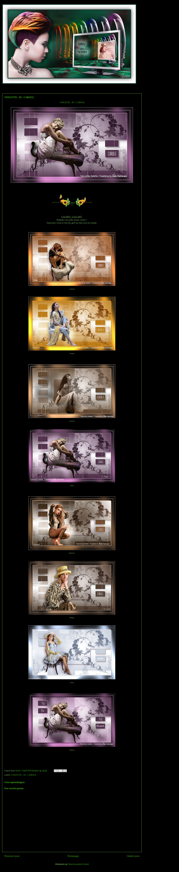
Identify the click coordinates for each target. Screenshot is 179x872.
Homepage (73, 856)
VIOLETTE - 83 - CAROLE (72, 102)
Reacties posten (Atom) (78, 864)
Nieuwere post (11, 856)
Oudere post (133, 856)
